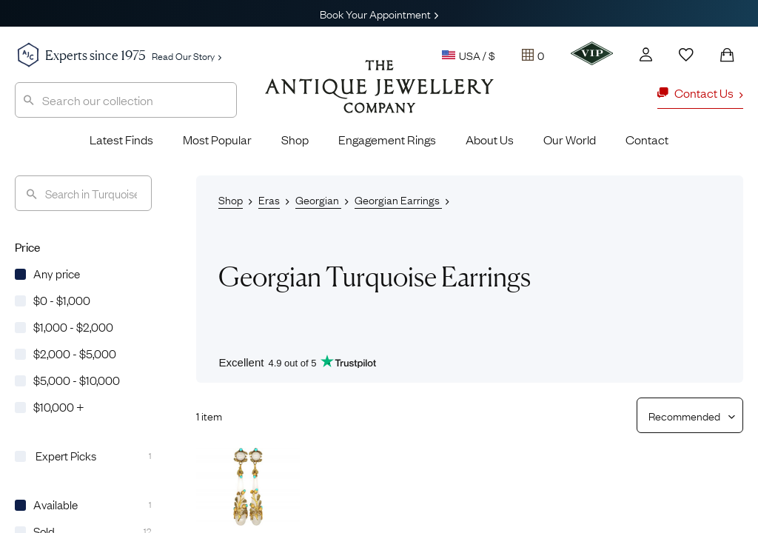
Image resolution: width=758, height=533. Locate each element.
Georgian (318, 199)
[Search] (83, 193)
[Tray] (533, 54)
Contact (646, 139)
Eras (269, 199)
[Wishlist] (686, 54)
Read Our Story (186, 55)
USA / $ (468, 55)
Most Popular (217, 139)
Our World (569, 139)
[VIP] (592, 53)
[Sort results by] (684, 415)
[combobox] (126, 100)
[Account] (646, 54)
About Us (490, 139)
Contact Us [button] (700, 92)
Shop (295, 139)
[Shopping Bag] (727, 54)
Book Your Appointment (379, 13)
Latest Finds (121, 139)
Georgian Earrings (398, 199)
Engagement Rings (387, 139)
